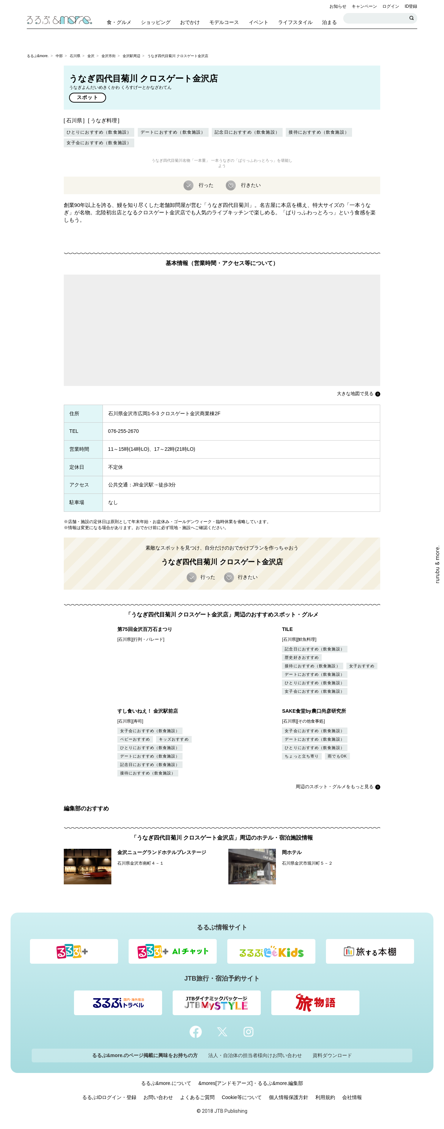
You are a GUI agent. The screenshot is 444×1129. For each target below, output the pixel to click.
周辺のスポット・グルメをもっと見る (335, 786)
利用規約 (325, 1097)
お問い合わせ (158, 1097)
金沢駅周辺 (131, 56)
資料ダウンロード (332, 1055)
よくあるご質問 (197, 1097)
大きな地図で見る (355, 393)
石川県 (75, 56)
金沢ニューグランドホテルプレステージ (161, 852)
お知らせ (337, 6)
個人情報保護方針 (288, 1097)
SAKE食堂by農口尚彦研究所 (314, 711)
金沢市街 (108, 56)
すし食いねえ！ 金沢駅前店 (147, 711)
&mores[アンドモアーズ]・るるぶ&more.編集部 (250, 1083)
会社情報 (352, 1097)
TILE (287, 629)
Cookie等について (242, 1097)
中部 (59, 56)
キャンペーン (364, 6)
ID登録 (411, 6)
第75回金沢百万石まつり (144, 629)
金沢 (90, 56)
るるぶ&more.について (166, 1083)
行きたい (250, 185)
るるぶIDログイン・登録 (109, 1097)
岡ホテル (292, 852)
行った (205, 185)
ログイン (390, 6)
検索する (412, 18)
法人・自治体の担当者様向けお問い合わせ (255, 1055)
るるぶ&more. (38, 56)
